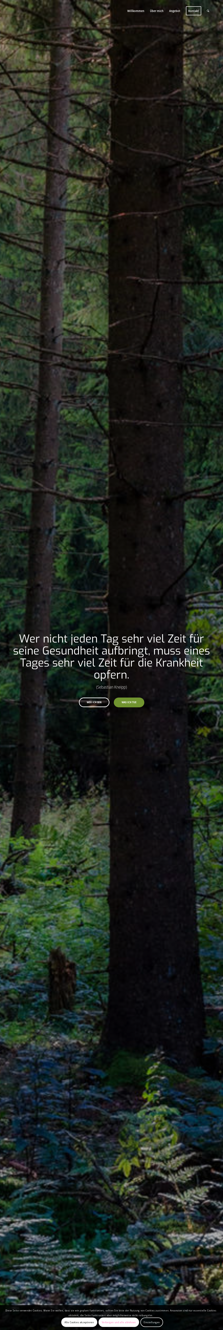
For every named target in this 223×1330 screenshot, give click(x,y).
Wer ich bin (94, 702)
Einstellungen (152, 1322)
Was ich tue (129, 702)
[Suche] (208, 11)
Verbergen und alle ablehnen (119, 1322)
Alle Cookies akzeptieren (79, 1322)
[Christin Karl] (42, 11)
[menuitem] (135, 11)
